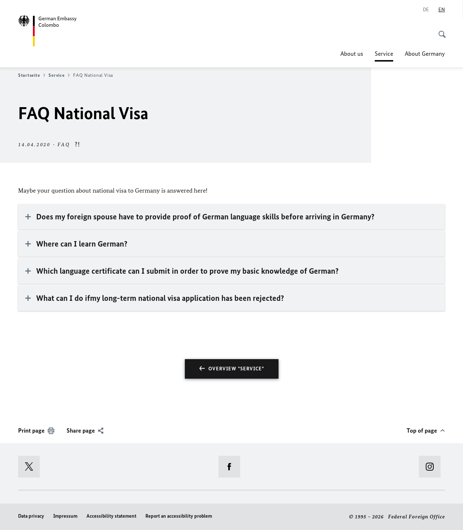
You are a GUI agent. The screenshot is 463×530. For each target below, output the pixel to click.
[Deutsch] (426, 9)
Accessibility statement (111, 516)
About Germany (425, 53)
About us (351, 53)
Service (384, 54)
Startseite (31, 75)
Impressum (65, 516)
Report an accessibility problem (178, 516)
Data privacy (31, 516)
